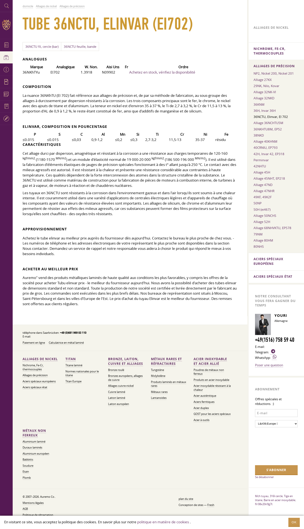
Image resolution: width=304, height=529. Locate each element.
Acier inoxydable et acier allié (210, 361)
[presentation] (272, 446)
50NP (258, 203)
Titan (70, 359)
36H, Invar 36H (265, 110)
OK (294, 522)
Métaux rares (159, 392)
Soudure (28, 465)
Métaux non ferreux (34, 432)
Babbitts (28, 459)
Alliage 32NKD (264, 98)
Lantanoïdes (159, 398)
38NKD (259, 135)
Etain (26, 471)
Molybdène (158, 376)
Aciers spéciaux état (35, 387)
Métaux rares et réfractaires (166, 361)
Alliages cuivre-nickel (121, 386)
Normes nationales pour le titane (82, 373)
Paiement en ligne (34, 342)
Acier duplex (201, 408)
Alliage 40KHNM (265, 141)
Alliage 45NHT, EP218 (269, 178)
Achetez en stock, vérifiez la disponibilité (162, 72)
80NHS (259, 246)
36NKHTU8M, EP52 (268, 129)
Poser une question (269, 365)
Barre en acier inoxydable (279, 500)
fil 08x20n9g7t (264, 504)
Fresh (210, 505)
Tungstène (157, 370)
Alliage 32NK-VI (265, 92)
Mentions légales (33, 503)
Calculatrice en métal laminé (66, 342)
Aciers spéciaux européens (39, 381)
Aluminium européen (36, 453)
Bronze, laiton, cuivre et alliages (125, 361)
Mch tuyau (262, 496)
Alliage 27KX (263, 80)
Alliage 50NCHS (265, 215)
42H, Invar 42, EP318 (269, 154)
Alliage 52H (262, 222)
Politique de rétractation (38, 515)
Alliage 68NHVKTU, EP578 (272, 228)
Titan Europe (73, 381)
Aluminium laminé (34, 441)
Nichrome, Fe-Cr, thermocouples (33, 367)
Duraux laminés (32, 447)
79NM (258, 234)
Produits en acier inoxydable (211, 380)
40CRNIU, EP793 (266, 147)
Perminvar (261, 160)
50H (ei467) (262, 209)
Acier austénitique (205, 396)
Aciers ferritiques (204, 402)
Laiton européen (118, 404)
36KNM (259, 104)
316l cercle (276, 496)
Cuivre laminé (116, 392)
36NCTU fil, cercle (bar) (41, 46)
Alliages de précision (35, 375)
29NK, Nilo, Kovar (266, 86)
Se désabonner (264, 477)
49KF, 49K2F (263, 197)
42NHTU (260, 166)
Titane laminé (73, 365)
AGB (25, 509)
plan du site (186, 499)
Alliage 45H (262, 172)
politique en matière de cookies (163, 521)
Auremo (6, 25)
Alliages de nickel (40, 359)
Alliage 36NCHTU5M (268, 123)
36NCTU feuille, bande (80, 46)
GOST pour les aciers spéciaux (212, 414)
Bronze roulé (116, 370)
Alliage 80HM (263, 240)
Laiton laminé (116, 398)
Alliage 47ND (263, 185)
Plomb (27, 478)
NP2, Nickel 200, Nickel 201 (274, 73)
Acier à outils (201, 420)
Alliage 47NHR (264, 191)
